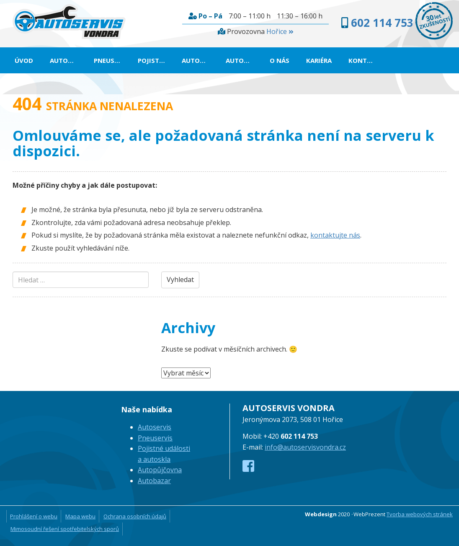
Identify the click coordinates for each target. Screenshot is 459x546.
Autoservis (67, 60)
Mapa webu (80, 516)
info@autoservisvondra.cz (305, 447)
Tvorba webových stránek (420, 514)
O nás (279, 60)
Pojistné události (155, 60)
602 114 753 (382, 22)
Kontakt (363, 60)
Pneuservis (111, 60)
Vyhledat (180, 279)
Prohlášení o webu (33, 516)
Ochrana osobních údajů (134, 516)
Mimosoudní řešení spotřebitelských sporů (64, 529)
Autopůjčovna (199, 60)
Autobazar (243, 60)
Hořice (279, 31)
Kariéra (319, 60)
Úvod (24, 60)
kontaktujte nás (335, 235)
